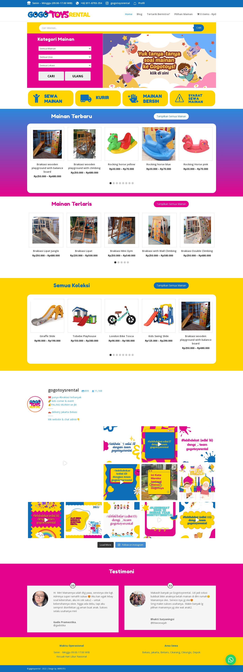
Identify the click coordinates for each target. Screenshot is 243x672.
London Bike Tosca (121, 336)
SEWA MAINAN (53, 99)
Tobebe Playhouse (84, 336)
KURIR (102, 97)
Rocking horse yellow (121, 164)
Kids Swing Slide (159, 336)
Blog (139, 14)
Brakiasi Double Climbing (197, 251)
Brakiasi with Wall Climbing (159, 251)
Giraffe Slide (47, 336)
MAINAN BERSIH (152, 99)
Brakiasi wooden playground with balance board (47, 167)
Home (128, 14)
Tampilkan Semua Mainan (171, 116)
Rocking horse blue (158, 164)
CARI (198, 27)
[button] (111, 183)
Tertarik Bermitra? (158, 14)
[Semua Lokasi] (64, 65)
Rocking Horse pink (196, 164)
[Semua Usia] (64, 57)
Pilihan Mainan (183, 14)
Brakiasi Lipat (83, 251)
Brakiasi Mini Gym (121, 251)
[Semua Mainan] (64, 48)
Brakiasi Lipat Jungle (46, 251)
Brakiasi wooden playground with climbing (84, 166)
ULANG (77, 76)
